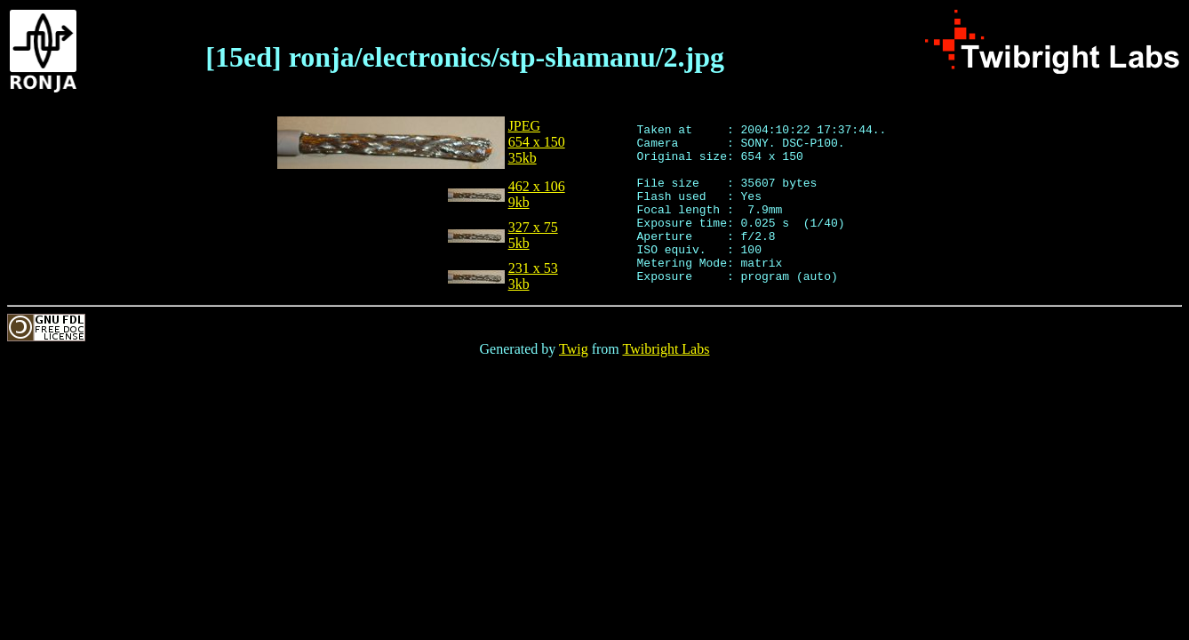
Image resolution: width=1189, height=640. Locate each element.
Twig (573, 380)
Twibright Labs (665, 380)
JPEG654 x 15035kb (536, 147)
